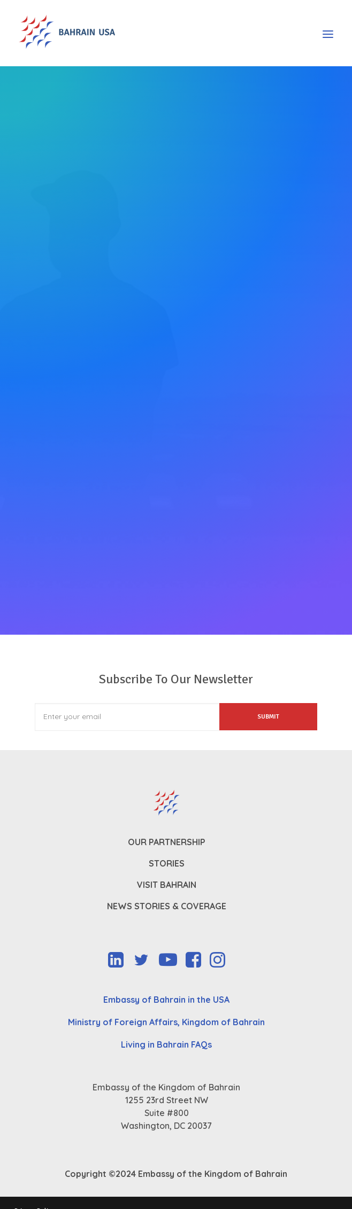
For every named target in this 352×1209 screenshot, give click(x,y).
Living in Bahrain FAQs (166, 1044)
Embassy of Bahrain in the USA (166, 999)
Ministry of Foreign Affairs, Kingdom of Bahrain (166, 1022)
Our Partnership (166, 842)
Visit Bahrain (166, 884)
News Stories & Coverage (166, 906)
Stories (167, 863)
